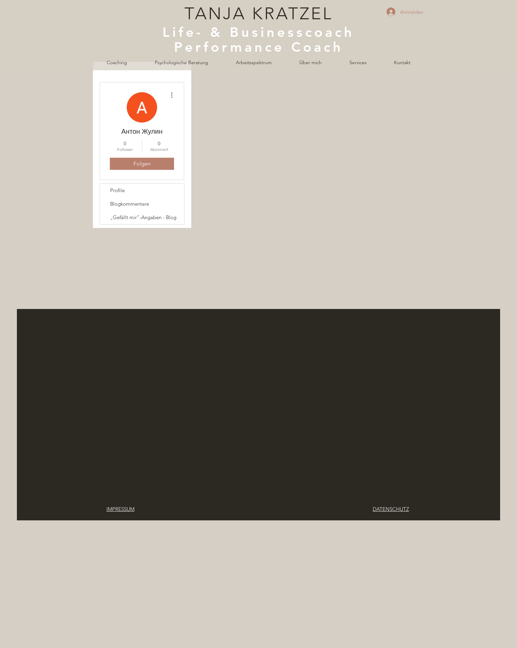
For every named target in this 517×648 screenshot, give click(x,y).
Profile (117, 190)
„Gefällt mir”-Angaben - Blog (143, 217)
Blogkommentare (129, 204)
